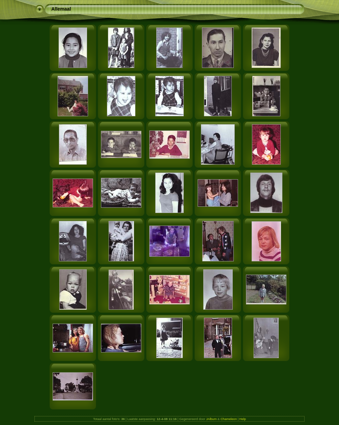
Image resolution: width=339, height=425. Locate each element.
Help (242, 419)
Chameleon (228, 419)
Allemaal (61, 9)
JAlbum (211, 419)
